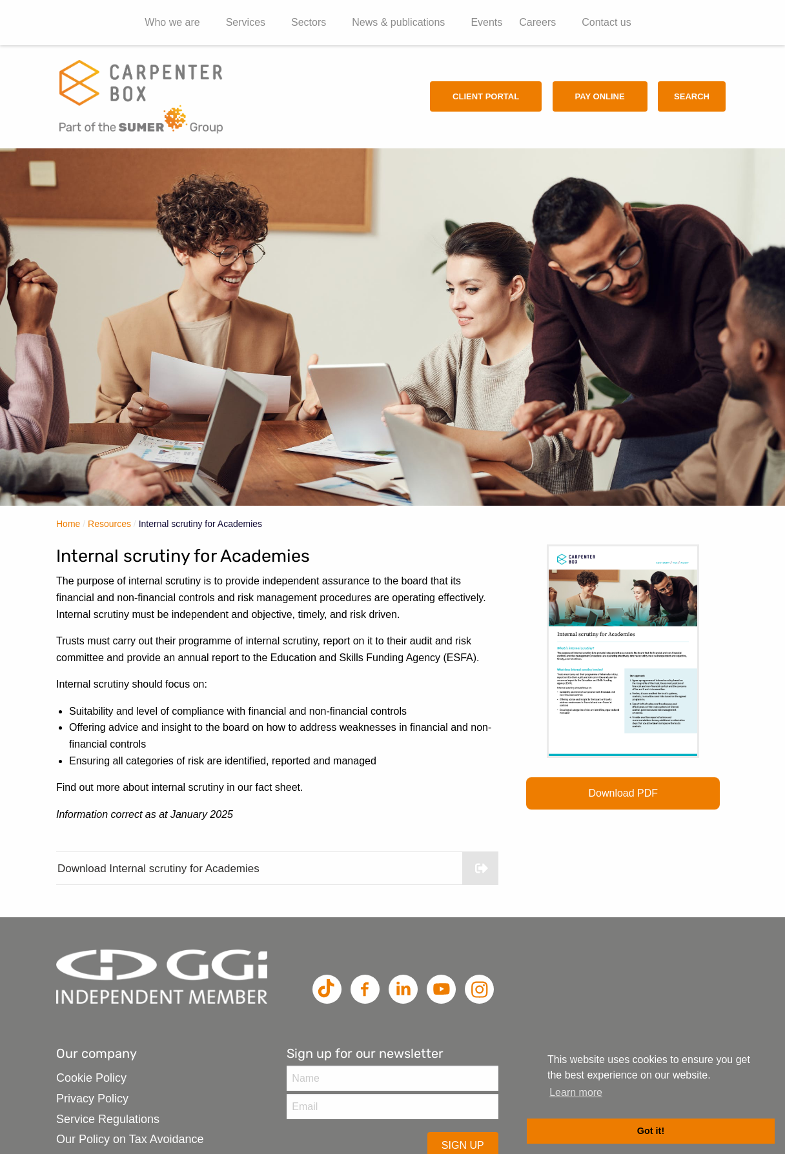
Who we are (172, 22)
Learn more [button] (575, 1092)
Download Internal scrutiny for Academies (277, 868)
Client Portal (486, 96)
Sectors (308, 22)
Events (486, 22)
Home (68, 524)
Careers (537, 22)
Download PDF (623, 793)
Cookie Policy (91, 1077)
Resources (109, 524)
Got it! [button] (650, 1131)
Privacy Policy (92, 1098)
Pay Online (600, 96)
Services (245, 22)
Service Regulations (107, 1119)
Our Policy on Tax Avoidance (129, 1139)
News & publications (398, 22)
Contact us (606, 22)
